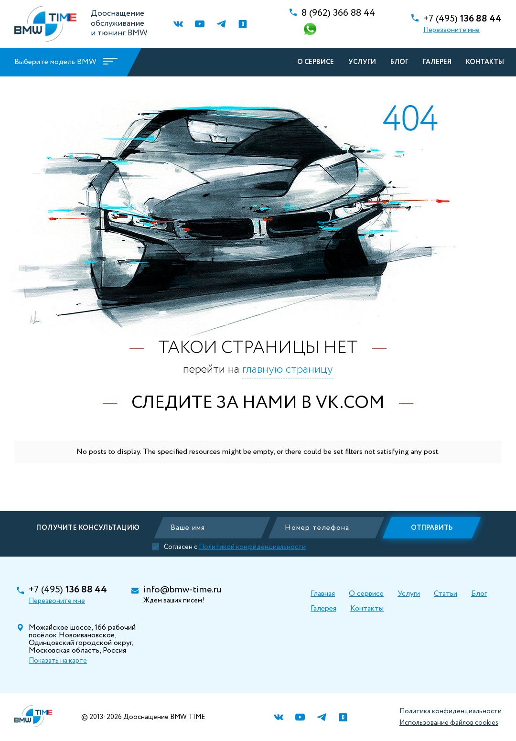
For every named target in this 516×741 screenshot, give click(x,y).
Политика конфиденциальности (450, 711)
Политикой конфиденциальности (257, 547)
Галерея (437, 62)
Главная (323, 593)
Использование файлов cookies (448, 723)
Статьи (445, 593)
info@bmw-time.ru (182, 590)
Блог (399, 62)
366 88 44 (338, 13)
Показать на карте (58, 661)
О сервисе (315, 62)
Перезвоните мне (451, 30)
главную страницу (287, 369)
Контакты (485, 62)
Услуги (362, 62)
